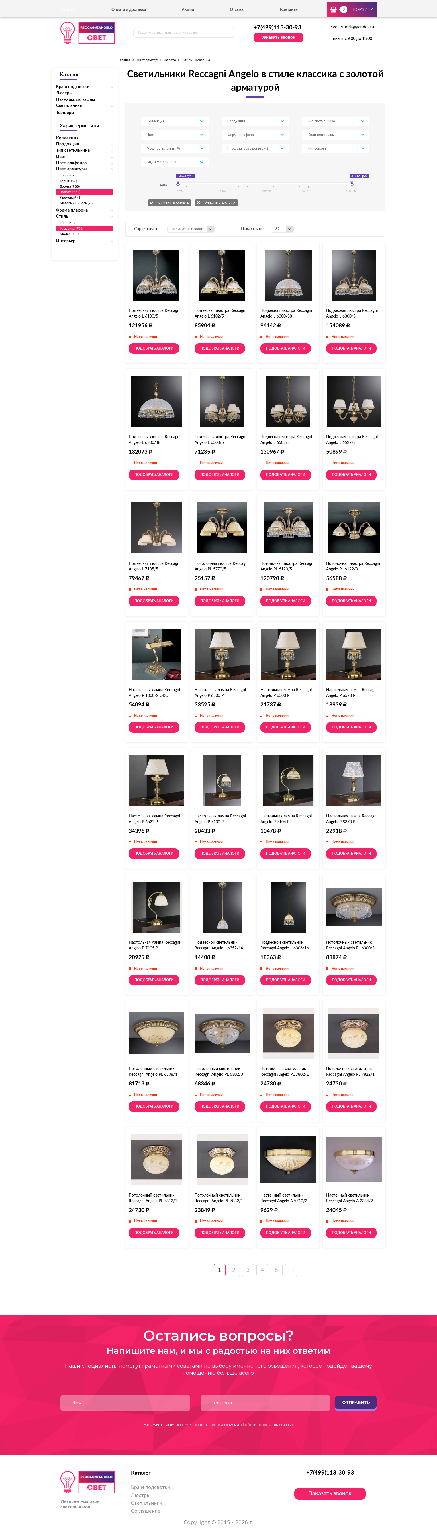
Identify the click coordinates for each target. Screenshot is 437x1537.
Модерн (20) (69, 233)
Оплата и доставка (128, 10)
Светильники (146, 1503)
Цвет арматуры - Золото (156, 60)
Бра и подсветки (150, 1487)
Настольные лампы (75, 100)
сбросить (67, 175)
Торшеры (65, 113)
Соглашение (145, 1511)
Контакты (289, 10)
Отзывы (237, 10)
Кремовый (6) (70, 197)
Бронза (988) (70, 186)
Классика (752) (71, 228)
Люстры (140, 1495)
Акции (188, 10)
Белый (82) (68, 181)
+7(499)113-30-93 (277, 28)
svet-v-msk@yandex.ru (352, 27)
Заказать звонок (278, 37)
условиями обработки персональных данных (257, 1425)
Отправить (356, 1402)
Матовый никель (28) (76, 203)
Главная (124, 60)
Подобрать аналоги (153, 348)
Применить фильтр (172, 202)
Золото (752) (70, 192)
